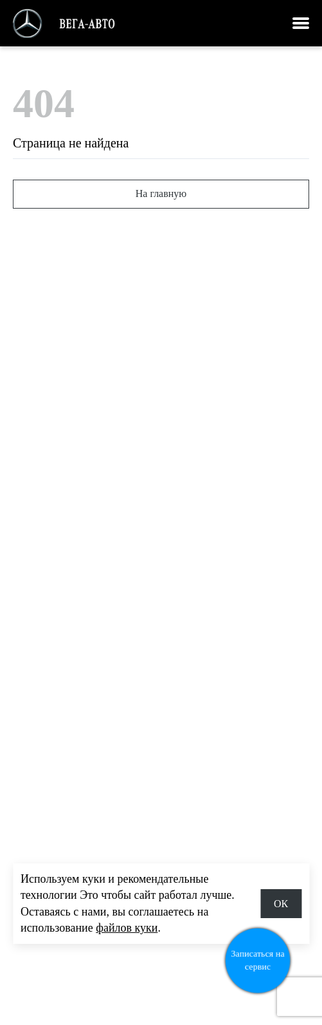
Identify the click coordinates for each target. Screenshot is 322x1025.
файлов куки (126, 927)
